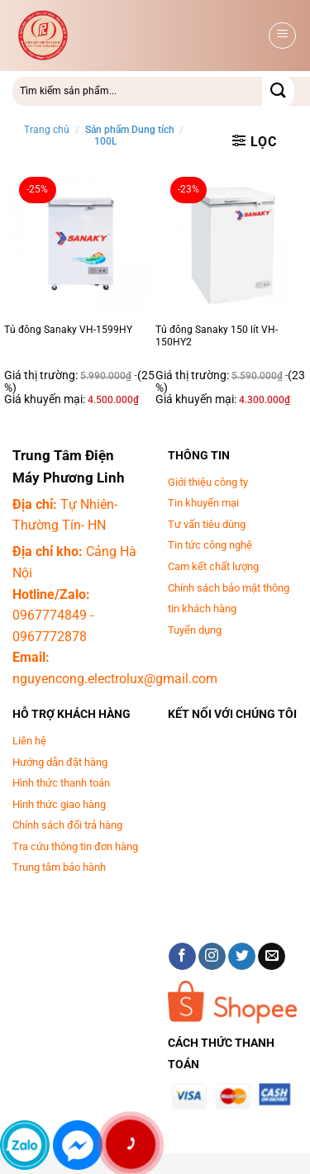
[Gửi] (278, 91)
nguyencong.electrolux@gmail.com (114, 679)
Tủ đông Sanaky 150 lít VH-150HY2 (216, 336)
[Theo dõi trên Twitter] (241, 957)
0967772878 (49, 636)
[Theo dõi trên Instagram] (212, 957)
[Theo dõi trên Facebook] (182, 957)
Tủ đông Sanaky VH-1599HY (68, 329)
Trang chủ (46, 129)
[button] (282, 35)
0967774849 (49, 615)
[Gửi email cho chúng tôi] (271, 957)
